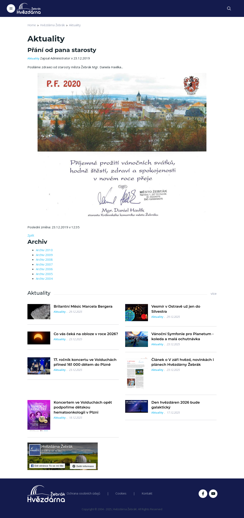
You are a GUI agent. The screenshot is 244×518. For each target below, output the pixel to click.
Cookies (120, 493)
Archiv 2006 (44, 269)
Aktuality (75, 25)
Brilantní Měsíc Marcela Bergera (83, 306)
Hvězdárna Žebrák (52, 25)
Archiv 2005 (44, 274)
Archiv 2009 (44, 255)
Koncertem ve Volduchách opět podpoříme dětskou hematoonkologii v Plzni (83, 407)
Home (31, 25)
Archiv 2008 (44, 259)
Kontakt (147, 493)
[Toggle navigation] (11, 8)
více (214, 294)
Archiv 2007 (44, 264)
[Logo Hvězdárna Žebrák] (29, 8)
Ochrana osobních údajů (83, 493)
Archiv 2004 (44, 278)
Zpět (30, 235)
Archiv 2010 (44, 250)
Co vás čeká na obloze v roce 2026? (86, 334)
